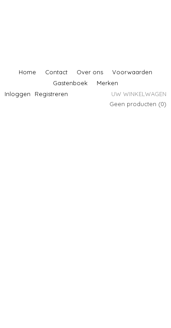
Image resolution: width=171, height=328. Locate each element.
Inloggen (18, 93)
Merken (107, 83)
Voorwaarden (132, 72)
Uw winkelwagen (138, 93)
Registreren (51, 93)
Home (27, 72)
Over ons (90, 72)
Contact (56, 72)
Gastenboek (70, 83)
